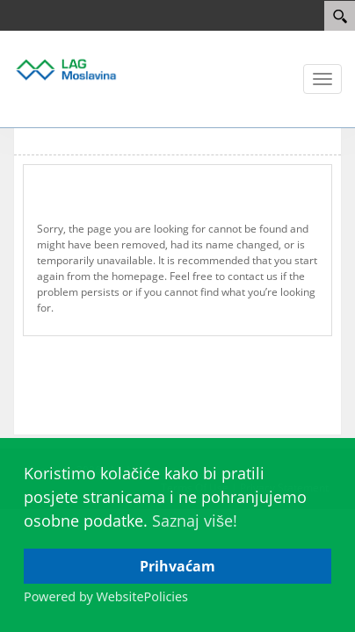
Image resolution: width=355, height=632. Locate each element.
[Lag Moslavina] (66, 68)
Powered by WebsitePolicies (106, 596)
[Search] (339, 16)
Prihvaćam (177, 566)
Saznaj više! (194, 520)
